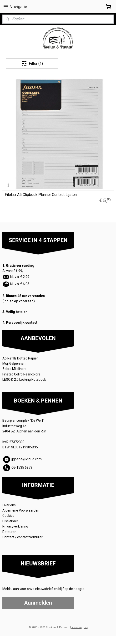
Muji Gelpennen (13, 363)
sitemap (76, 627)
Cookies (8, 516)
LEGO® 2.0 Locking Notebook (24, 379)
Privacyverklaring (15, 526)
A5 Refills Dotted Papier (20, 358)
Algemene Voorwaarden (21, 510)
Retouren (9, 532)
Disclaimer (10, 521)
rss (86, 627)
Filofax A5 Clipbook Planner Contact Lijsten (41, 195)
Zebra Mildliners (14, 369)
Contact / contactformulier (22, 537)
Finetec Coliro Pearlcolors (21, 374)
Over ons (9, 505)
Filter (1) (32, 63)
